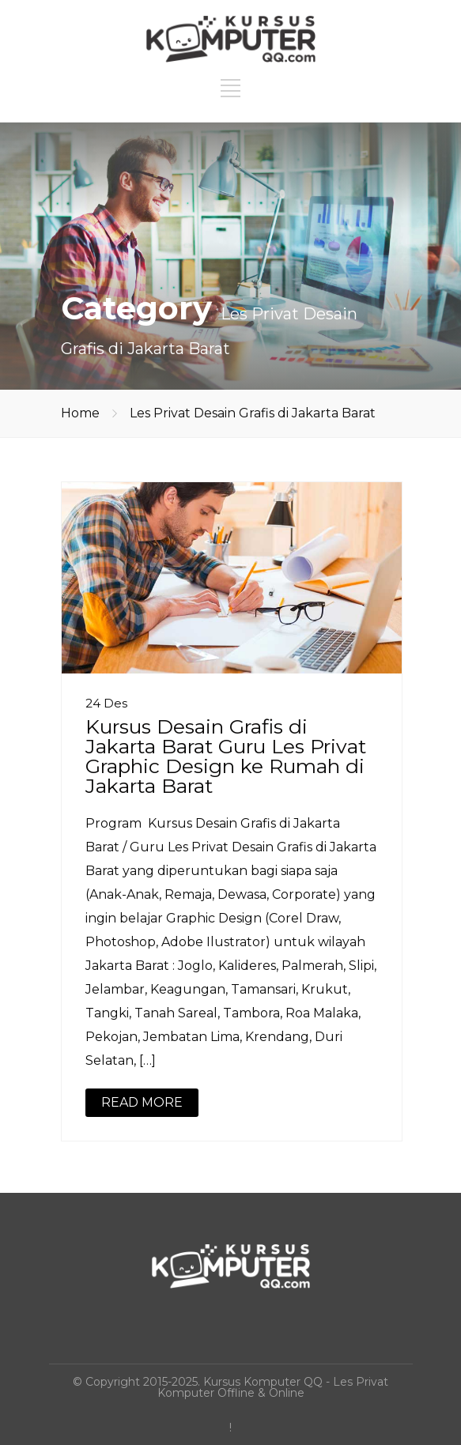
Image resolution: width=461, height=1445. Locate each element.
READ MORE (142, 1102)
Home (80, 413)
